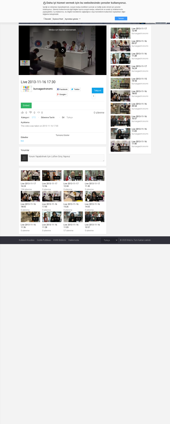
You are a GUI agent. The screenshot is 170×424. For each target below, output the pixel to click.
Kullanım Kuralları (26, 240)
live (22, 141)
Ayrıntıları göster (71, 19)
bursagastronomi (43, 88)
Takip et (97, 90)
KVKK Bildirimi (59, 240)
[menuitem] (25, 63)
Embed (26, 105)
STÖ (34, 117)
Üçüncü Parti (58, 19)
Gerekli (47, 19)
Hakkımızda (73, 240)
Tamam (121, 18)
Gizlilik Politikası (44, 240)
